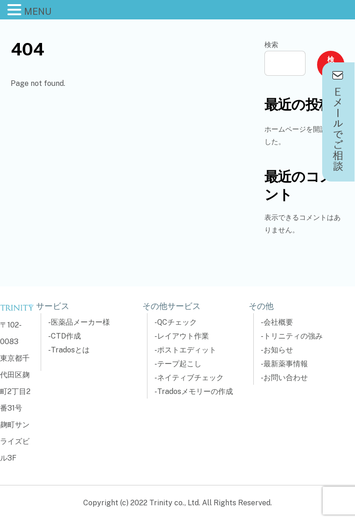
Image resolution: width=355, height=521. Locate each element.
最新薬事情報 (285, 363)
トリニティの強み (293, 336)
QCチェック (177, 322)
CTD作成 (66, 336)
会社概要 (278, 322)
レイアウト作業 (183, 336)
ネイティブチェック (190, 377)
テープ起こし (179, 363)
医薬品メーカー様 (80, 322)
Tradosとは (70, 349)
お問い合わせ (285, 377)
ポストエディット (186, 349)
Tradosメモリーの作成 (195, 391)
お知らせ (278, 349)
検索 (271, 44)
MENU (37, 11)
